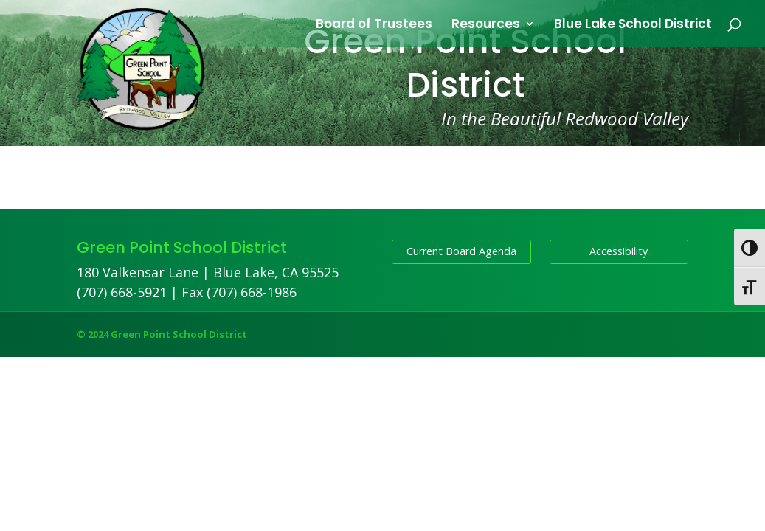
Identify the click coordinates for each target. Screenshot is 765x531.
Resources (485, 25)
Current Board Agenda (461, 251)
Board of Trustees (374, 25)
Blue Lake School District (633, 25)
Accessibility (618, 251)
